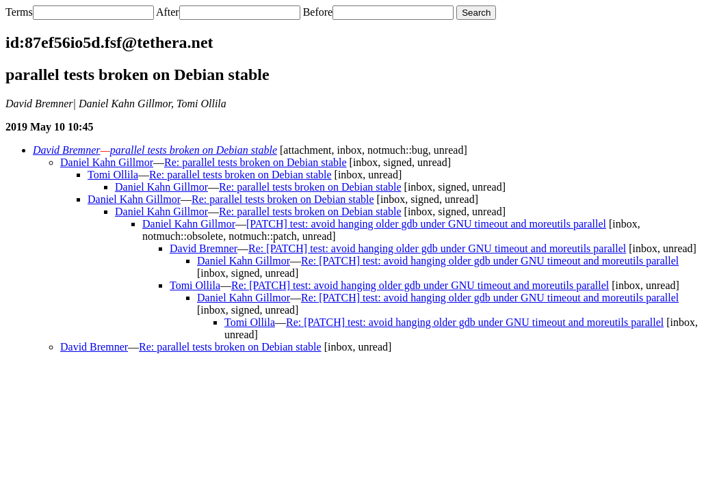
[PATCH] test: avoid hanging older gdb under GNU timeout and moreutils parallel (426, 224)
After (167, 12)
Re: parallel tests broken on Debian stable (255, 162)
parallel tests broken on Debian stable (193, 150)
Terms (19, 12)
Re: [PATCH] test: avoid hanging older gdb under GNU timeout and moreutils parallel (437, 248)
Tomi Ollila (113, 174)
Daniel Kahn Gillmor (106, 162)
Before (318, 12)
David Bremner (67, 150)
